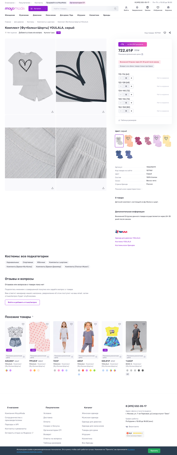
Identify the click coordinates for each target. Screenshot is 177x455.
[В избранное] (165, 33)
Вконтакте (132, 425)
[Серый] (54, 370)
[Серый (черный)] (133, 370)
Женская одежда (89, 410)
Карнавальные (13, 263)
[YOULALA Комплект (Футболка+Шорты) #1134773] (63, 337)
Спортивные (28, 263)
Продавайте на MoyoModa (56, 3)
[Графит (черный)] (127, 370)
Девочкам (37, 16)
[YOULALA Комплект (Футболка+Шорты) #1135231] (87, 337)
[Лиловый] (61, 370)
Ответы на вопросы (51, 434)
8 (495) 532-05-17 (142, 2)
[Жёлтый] (88, 370)
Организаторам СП (77, 3)
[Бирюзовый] (92, 370)
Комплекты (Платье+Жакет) (76, 267)
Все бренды (87, 438)
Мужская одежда (89, 414)
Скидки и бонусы (50, 422)
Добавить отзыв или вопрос (30, 33)
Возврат (46, 430)
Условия (46, 410)
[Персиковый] (30, 370)
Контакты (39, 3)
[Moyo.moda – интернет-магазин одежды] (15, 9)
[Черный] (137, 370)
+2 (127, 374)
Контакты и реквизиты (14, 422)
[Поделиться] (170, 33)
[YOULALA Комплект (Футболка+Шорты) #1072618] (39, 337)
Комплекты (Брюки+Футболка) (19, 267)
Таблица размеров (128, 121)
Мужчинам (24, 16)
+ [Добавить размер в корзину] (131, 79)
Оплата (46, 418)
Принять (154, 451)
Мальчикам (51, 16)
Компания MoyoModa (14, 410)
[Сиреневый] (9, 370)
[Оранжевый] (33, 370)
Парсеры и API (11, 418)
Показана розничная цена (15, 357)
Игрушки (81, 16)
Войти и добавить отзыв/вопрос (22, 303)
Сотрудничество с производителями (20, 414)
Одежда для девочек (90, 418)
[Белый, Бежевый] (109, 370)
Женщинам (10, 16)
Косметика (94, 16)
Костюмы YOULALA (123, 242)
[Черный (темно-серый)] (140, 370)
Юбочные (41, 263)
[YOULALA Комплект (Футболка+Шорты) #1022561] (15, 337)
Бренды (106, 16)
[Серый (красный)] (130, 370)
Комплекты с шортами (58, 263)
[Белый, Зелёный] (113, 370)
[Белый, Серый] (6, 370)
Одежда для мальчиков (91, 422)
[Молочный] (37, 370)
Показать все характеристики (128, 190)
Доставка (47, 414)
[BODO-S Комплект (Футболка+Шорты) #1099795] (136, 337)
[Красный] (82, 370)
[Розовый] (58, 370)
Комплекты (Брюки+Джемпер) (48, 267)
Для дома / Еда (66, 16)
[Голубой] (64, 370)
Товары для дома (89, 426)
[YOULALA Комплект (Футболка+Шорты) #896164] (112, 337)
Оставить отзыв (17, 426)
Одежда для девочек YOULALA (127, 239)
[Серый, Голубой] (103, 370)
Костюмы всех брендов (125, 246)
